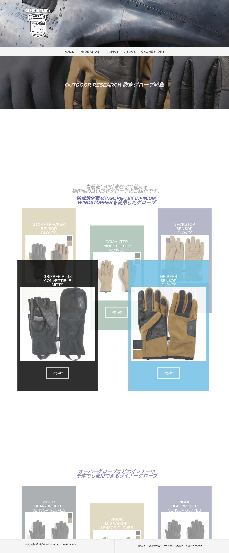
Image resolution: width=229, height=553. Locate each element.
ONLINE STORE (152, 51)
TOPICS (113, 51)
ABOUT (129, 51)
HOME (69, 51)
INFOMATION (90, 51)
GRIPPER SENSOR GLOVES (218, 280)
